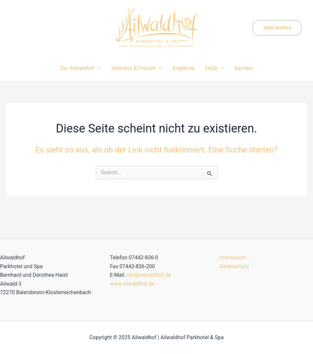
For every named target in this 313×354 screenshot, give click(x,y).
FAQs (214, 68)
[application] (97, 68)
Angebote (183, 68)
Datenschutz (234, 266)
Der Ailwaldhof (80, 68)
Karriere (244, 68)
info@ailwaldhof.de (148, 275)
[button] (276, 27)
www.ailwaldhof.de (132, 284)
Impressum (233, 257)
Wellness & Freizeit (136, 68)
